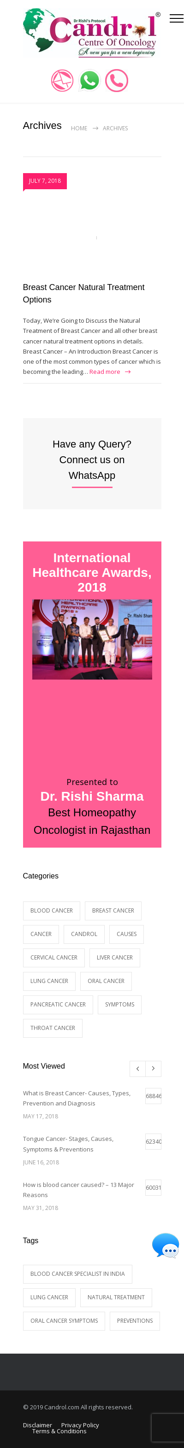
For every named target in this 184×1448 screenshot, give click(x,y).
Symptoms (119, 1004)
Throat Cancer (52, 1028)
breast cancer (113, 910)
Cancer (41, 934)
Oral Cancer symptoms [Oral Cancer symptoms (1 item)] (64, 1321)
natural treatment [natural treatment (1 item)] (116, 1297)
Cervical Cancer (53, 957)
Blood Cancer (51, 910)
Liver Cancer (115, 957)
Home (79, 128)
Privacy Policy (80, 1425)
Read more (104, 371)
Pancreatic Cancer (58, 1004)
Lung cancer (49, 981)
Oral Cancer (106, 981)
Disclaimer (37, 1425)
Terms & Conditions (59, 1431)
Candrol (84, 934)
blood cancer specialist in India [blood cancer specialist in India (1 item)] (77, 1274)
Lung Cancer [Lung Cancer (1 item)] (49, 1297)
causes (127, 934)
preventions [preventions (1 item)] (135, 1321)
